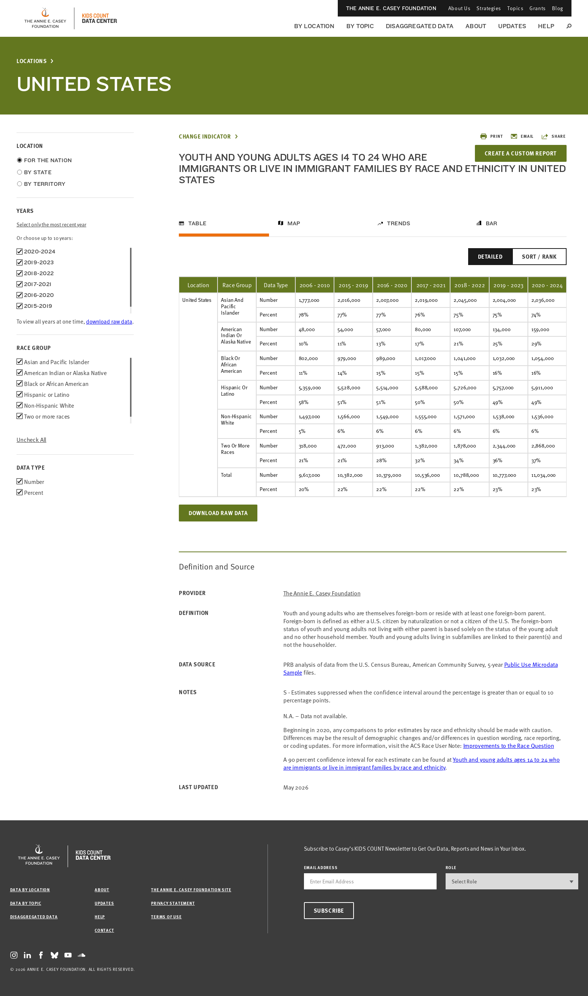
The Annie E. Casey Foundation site (191, 889)
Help (546, 26)
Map (294, 223)
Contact (104, 930)
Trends (398, 223)
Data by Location (30, 889)
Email (522, 136)
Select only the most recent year (51, 224)
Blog (557, 8)
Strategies (488, 8)
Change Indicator (205, 136)
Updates (512, 26)
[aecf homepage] (45, 18)
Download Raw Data (218, 513)
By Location (314, 26)
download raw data (109, 321)
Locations (32, 61)
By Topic (360, 26)
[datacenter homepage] (99, 18)
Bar (491, 223)
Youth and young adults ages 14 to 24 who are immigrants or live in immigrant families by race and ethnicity (421, 763)
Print (491, 136)
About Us (459, 8)
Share (553, 136)
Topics (515, 8)
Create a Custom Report (521, 153)
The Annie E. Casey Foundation (391, 8)
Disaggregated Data (419, 26)
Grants (537, 8)
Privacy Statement (173, 903)
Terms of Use (166, 916)
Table (197, 223)
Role (451, 867)
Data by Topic (25, 903)
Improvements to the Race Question (508, 745)
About (476, 26)
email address (321, 867)
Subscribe (329, 910)
